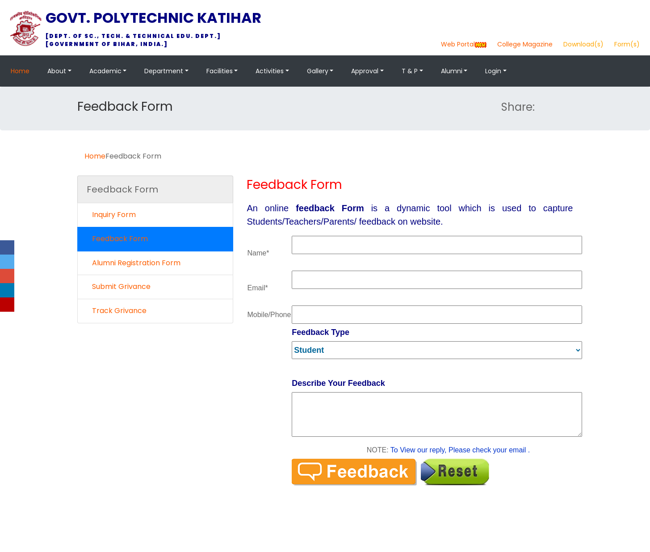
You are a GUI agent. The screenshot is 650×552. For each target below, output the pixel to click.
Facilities (219, 71)
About (56, 71)
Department (163, 71)
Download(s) (583, 44)
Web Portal (458, 44)
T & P (410, 71)
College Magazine (525, 44)
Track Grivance (117, 310)
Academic (105, 71)
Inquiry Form (111, 214)
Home (20, 71)
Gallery (317, 71)
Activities (270, 71)
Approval (364, 71)
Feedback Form (117, 239)
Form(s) (627, 44)
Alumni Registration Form (133, 263)
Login (493, 71)
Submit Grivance (119, 286)
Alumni (451, 71)
